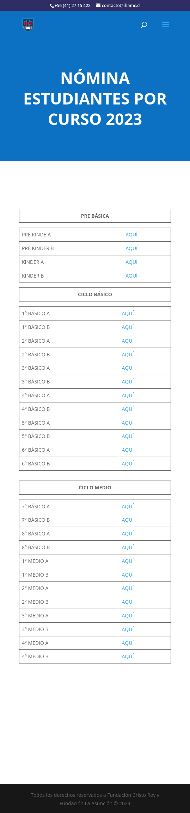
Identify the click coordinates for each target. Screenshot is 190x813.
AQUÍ (131, 234)
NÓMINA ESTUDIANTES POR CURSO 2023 (95, 98)
